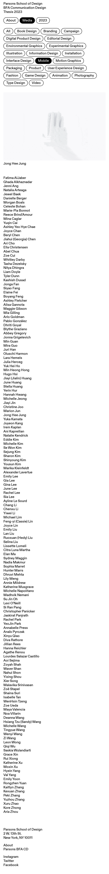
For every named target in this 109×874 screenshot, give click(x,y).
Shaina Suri (11, 693)
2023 (43, 20)
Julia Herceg (12, 362)
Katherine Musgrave (18, 587)
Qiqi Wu (9, 746)
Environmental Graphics (24, 46)
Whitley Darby (14, 260)
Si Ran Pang (12, 607)
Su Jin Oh (10, 599)
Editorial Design (59, 38)
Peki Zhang (11, 795)
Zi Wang (9, 738)
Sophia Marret (14, 566)
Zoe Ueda (10, 705)
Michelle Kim (13, 444)
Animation (60, 75)
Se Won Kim (12, 448)
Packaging (14, 68)
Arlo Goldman (13, 317)
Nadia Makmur (14, 562)
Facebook (10, 865)
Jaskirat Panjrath (15, 615)
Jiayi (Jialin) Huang (17, 378)
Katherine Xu (12, 763)
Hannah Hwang (14, 395)
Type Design (15, 83)
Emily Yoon (11, 779)
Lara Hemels (12, 358)
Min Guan (10, 341)
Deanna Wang (13, 718)
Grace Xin (10, 754)
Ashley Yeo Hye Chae (19, 227)
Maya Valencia (14, 709)
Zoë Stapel (11, 689)
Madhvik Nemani (16, 595)
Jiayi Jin (9, 403)
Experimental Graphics (66, 46)
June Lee (10, 489)
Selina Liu (10, 542)
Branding (50, 31)
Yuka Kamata (12, 419)
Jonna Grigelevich (17, 337)
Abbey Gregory (14, 333)
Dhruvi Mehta (13, 574)
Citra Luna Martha (16, 550)
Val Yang (9, 775)
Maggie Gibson (15, 309)
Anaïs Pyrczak (13, 632)
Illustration (14, 53)
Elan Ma (9, 554)
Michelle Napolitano (18, 591)
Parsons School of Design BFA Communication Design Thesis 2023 (24, 8)
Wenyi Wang (12, 734)
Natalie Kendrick (15, 435)
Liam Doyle (11, 272)
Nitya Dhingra (13, 268)
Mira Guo (10, 346)
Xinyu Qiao (11, 636)
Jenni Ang (10, 186)
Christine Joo (13, 407)
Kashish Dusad (14, 280)
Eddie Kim (11, 440)
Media (27, 20)
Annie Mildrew (14, 583)
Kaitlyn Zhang (13, 787)
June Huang (12, 382)
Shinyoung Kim (14, 460)
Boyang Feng (13, 296)
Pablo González (15, 321)
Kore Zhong (12, 808)
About (11, 20)
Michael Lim (12, 517)
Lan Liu (8, 534)
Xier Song (10, 681)
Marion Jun (11, 411)
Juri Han (9, 350)
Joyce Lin (10, 525)
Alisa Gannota (13, 305)
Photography (84, 75)
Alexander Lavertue (17, 472)
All (8, 31)
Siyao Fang (11, 288)
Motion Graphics (68, 61)
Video (36, 83)
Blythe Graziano (15, 329)
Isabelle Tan (12, 697)
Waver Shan (12, 669)
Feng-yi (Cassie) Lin (18, 521)
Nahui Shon (12, 673)
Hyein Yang (11, 771)
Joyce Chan (12, 231)
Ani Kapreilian (13, 431)
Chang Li (10, 505)
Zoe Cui (9, 256)
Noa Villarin (12, 714)
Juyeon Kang (13, 423)
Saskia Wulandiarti (17, 750)
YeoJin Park (12, 624)
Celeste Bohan (14, 206)
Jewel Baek (12, 194)
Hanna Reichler (14, 648)
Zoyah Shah (12, 665)
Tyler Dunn (11, 276)
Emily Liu (10, 529)
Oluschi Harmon (15, 354)
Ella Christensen (15, 247)
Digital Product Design (23, 38)
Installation (73, 53)
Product (35, 68)
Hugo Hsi (10, 374)
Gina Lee (10, 485)
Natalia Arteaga (14, 190)
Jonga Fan (11, 284)
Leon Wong (12, 742)
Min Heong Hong (16, 370)
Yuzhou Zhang (14, 799)
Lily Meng (10, 579)
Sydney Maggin (15, 558)
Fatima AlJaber (14, 178)
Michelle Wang (14, 726)
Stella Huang (13, 386)
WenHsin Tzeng (15, 701)
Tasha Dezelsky (14, 264)
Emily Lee (10, 476)
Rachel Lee (11, 493)
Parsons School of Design (22, 829)
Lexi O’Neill (12, 603)
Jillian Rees (12, 644)
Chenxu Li (10, 509)
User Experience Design (66, 68)
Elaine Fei (10, 292)
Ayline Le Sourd (15, 501)
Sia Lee (8, 497)
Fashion (12, 75)
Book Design (27, 31)
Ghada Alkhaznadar (17, 182)
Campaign (71, 31)
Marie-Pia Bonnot (16, 210)
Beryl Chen (11, 235)
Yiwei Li (9, 513)
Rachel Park (12, 620)
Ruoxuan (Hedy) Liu (18, 538)
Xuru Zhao (11, 804)
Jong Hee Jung (14, 415)
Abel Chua (11, 251)
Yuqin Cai (10, 223)
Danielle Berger (15, 198)
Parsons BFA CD (15, 849)
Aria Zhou (10, 812)
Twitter (8, 861)
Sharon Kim (12, 456)
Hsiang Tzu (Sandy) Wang (22, 722)
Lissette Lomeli (14, 546)
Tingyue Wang (14, 730)
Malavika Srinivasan (18, 685)
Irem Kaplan (12, 427)
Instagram (10, 857)
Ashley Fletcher (15, 301)
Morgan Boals (14, 202)
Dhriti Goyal (12, 325)
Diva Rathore (13, 640)
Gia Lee (9, 480)
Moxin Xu (10, 767)
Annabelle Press (15, 628)
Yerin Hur (10, 390)
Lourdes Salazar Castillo (21, 656)
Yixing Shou (12, 677)
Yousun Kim (12, 464)
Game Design (35, 75)
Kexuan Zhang (14, 791)
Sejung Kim (11, 452)
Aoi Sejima (11, 660)
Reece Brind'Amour (18, 215)
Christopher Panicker (19, 611)
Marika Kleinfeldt (16, 468)
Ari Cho (9, 243)
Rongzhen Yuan (14, 783)
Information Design (43, 53)
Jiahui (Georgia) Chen (19, 239)
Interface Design (18, 61)
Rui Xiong (10, 759)
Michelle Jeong (15, 399)
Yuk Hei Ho (11, 366)
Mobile (43, 61)
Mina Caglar (12, 219)
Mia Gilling (11, 313)
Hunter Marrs (13, 570)
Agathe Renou (14, 652)
